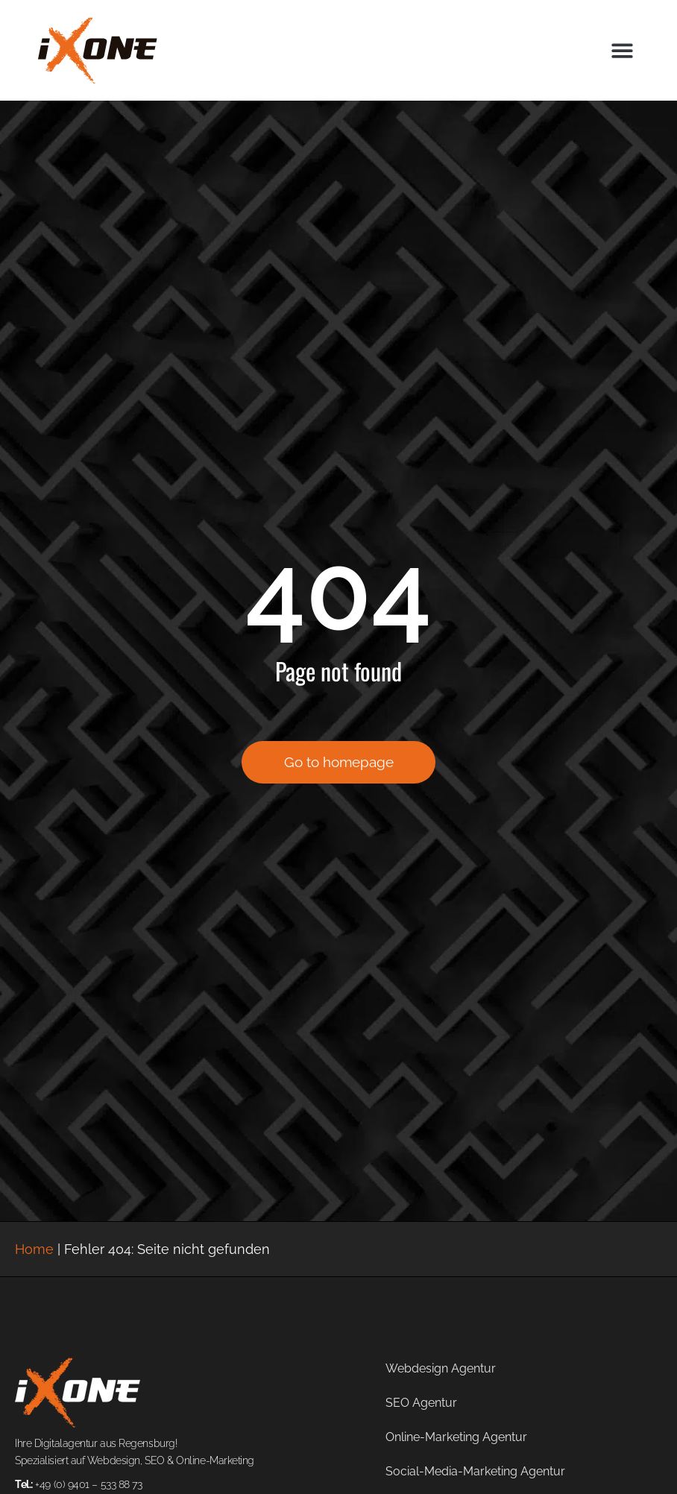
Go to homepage (339, 762)
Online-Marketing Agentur (456, 1437)
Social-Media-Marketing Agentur (475, 1471)
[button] (622, 50)
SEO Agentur (421, 1403)
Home (34, 1249)
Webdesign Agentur (440, 1368)
